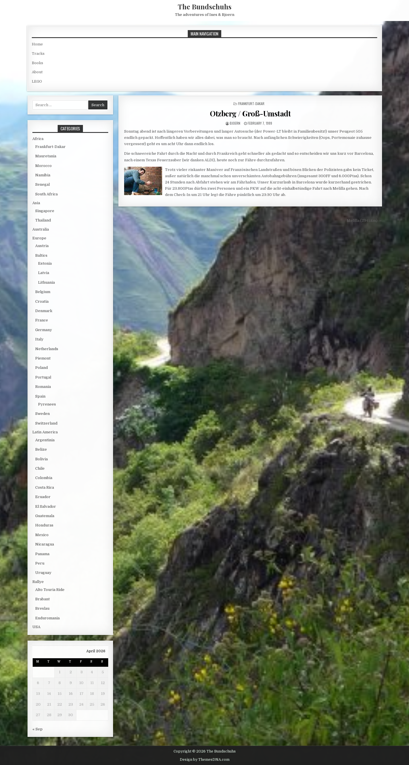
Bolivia (41, 459)
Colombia (43, 478)
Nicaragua (44, 544)
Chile (40, 468)
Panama (42, 554)
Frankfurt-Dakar (251, 103)
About (37, 72)
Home (37, 44)
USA (36, 627)
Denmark (43, 311)
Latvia (43, 273)
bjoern (235, 123)
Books (37, 63)
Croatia (42, 301)
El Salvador (45, 506)
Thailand (43, 220)
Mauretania (45, 156)
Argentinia (45, 440)
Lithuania (46, 282)
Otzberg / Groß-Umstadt (250, 113)
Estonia (45, 263)
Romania (43, 386)
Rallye (38, 582)
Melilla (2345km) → (364, 220)
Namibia (42, 175)
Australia (40, 229)
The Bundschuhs (204, 6)
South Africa (46, 194)
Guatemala (44, 516)
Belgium (42, 292)
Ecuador (43, 497)
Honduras (44, 525)
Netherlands (46, 349)
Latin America (45, 432)
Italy (39, 339)
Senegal (42, 184)
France (41, 320)
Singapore (44, 211)
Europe (39, 238)
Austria (42, 246)
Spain (40, 396)
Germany (43, 330)
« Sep (37, 729)
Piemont (43, 358)
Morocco (43, 166)
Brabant (42, 599)
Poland (41, 367)
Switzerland (46, 423)
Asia (36, 203)
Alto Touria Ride (49, 590)
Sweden (42, 413)
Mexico (42, 535)
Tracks (38, 53)
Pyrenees (47, 404)
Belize (41, 449)
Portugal (43, 377)
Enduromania (47, 618)
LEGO (37, 81)
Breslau (42, 608)
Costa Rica (44, 487)
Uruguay (43, 572)
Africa (37, 139)
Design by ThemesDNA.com (204, 760)
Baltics (41, 255)
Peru (39, 563)
